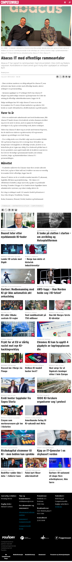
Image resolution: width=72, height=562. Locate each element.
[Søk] (69, 2)
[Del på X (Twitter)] (60, 76)
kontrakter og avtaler (21, 206)
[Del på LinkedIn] (63, 76)
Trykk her (58, 507)
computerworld (37, 206)
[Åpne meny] (65, 2)
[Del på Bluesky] (69, 76)
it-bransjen (6, 206)
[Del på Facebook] (57, 76)
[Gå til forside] (30, 2)
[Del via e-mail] (66, 76)
